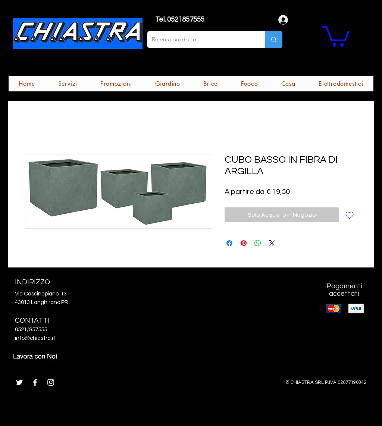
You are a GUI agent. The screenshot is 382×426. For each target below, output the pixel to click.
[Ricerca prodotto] (201, 39)
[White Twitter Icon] (19, 382)
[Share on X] (271, 243)
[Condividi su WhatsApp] (257, 243)
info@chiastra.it (35, 338)
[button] (336, 35)
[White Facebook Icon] (35, 382)
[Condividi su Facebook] (229, 243)
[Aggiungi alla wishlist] (349, 214)
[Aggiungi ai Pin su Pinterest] (243, 243)
